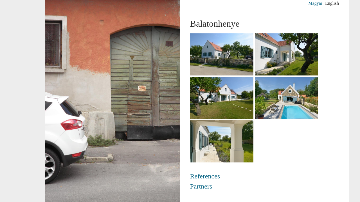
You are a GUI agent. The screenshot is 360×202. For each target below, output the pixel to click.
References (205, 176)
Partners (201, 186)
